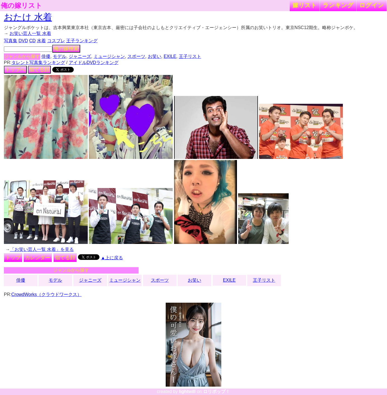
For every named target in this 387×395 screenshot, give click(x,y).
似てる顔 (39, 69)
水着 (41, 40)
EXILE (170, 56)
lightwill (187, 391)
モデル (59, 56)
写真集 (10, 40)
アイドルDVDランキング (93, 62)
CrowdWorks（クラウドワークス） (46, 294)
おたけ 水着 (28, 17)
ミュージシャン (109, 56)
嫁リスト (305, 5)
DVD (23, 40)
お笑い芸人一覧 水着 (30, 33)
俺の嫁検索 (66, 48)
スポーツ (136, 56)
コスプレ (56, 40)
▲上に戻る (112, 257)
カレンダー (37, 257)
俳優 (45, 56)
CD (32, 40)
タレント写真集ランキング (38, 62)
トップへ (15, 69)
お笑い (154, 56)
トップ (13, 257)
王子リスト (190, 56)
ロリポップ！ (216, 391)
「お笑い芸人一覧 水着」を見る (42, 249)
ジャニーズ (80, 56)
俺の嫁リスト (21, 5)
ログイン (371, 5)
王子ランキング (82, 40)
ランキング (338, 5)
